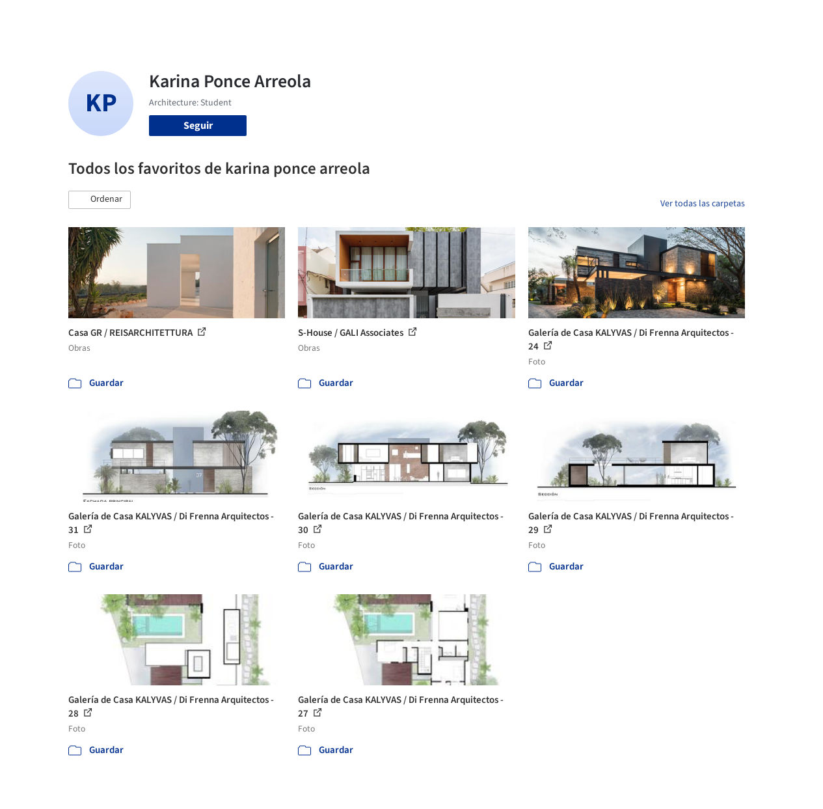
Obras (337, 18)
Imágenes (382, 18)
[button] (99, 200)
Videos (561, 18)
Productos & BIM (451, 18)
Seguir (198, 125)
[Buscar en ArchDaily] (203, 18)
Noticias (517, 18)
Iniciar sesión (631, 18)
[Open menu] (782, 18)
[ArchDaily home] (41, 18)
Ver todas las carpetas (702, 203)
